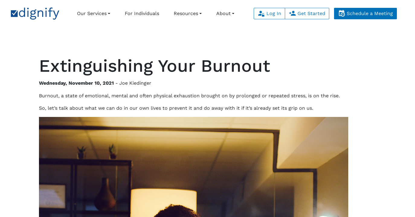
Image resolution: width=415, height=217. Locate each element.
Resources (186, 13)
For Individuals (142, 13)
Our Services (92, 13)
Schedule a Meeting (365, 13)
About (223, 13)
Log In (269, 13)
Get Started (307, 13)
